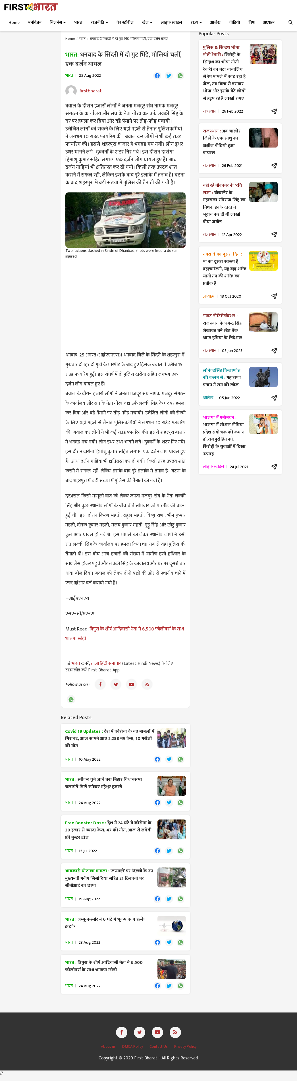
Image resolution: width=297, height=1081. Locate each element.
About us (109, 1051)
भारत (82, 39)
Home (14, 22)
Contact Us (159, 1051)
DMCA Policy (133, 1051)
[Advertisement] (125, 305)
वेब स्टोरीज (125, 22)
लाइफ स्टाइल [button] (171, 22)
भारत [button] (78, 22)
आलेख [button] (215, 22)
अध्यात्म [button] (269, 22)
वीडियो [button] (234, 22)
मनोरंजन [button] (34, 22)
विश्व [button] (251, 22)
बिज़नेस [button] (58, 22)
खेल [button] (147, 22)
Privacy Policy (185, 1051)
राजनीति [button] (99, 22)
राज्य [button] (196, 22)
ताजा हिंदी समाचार (106, 664)
